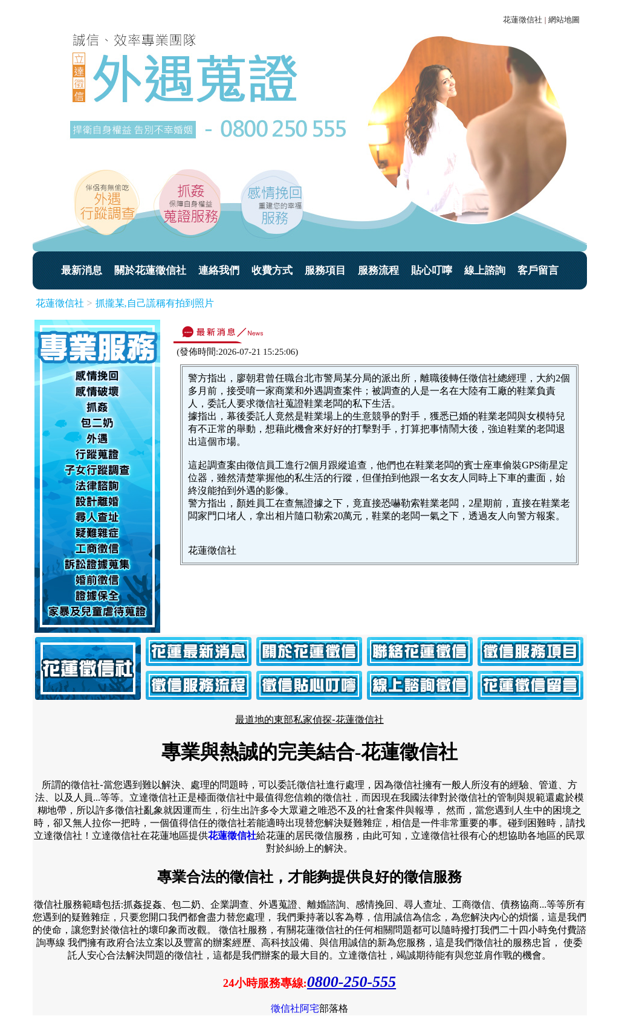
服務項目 (325, 270)
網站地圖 (564, 19)
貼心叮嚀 (431, 270)
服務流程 (378, 270)
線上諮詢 (484, 270)
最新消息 (81, 270)
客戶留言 (538, 270)
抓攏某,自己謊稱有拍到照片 (155, 303)
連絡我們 (218, 270)
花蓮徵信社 (522, 19)
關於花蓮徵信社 (150, 270)
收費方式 (272, 270)
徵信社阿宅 (295, 1008)
